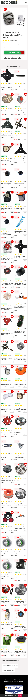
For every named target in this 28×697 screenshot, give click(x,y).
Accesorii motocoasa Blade (10, 665)
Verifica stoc (16, 52)
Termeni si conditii (11, 680)
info (12, 89)
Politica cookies (18, 681)
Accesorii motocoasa (8, 670)
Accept (20, 695)
